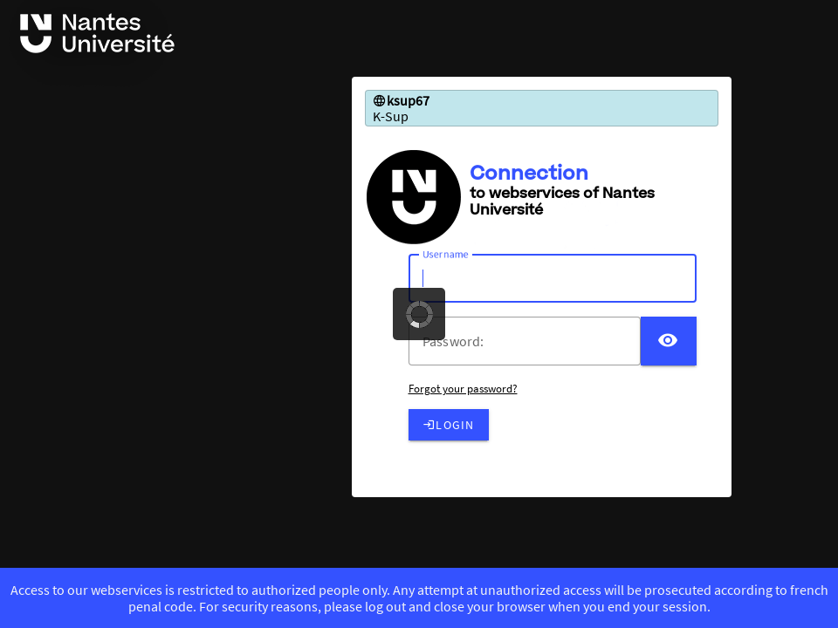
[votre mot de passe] (531, 341)
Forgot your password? (463, 388)
